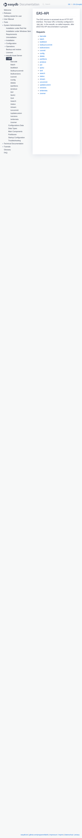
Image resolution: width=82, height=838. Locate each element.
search (42, 73)
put (41, 65)
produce (43, 62)
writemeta (43, 91)
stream (42, 79)
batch (42, 39)
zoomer (43, 93)
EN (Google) (77, 4)
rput (41, 70)
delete (42, 56)
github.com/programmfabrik (38, 835)
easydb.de (24, 835)
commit (42, 50)
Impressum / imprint (56, 835)
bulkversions (44, 48)
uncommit (43, 82)
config (42, 53)
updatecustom (45, 85)
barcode (43, 36)
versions (43, 88)
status (42, 76)
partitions (43, 59)
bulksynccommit (46, 45)
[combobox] (53, 4)
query (42, 68)
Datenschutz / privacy (71, 835)
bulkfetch (43, 42)
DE (69, 4)
